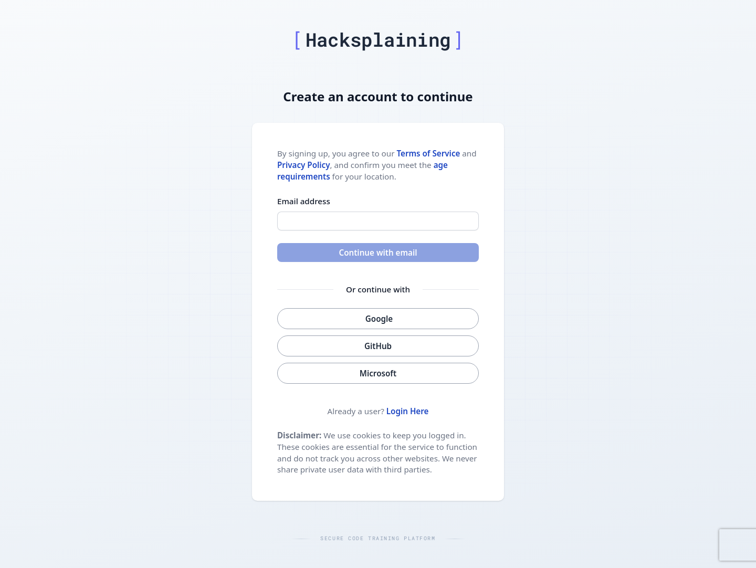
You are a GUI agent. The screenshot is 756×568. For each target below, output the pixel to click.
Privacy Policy (303, 165)
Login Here (407, 411)
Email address (303, 201)
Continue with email (378, 252)
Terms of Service (428, 153)
